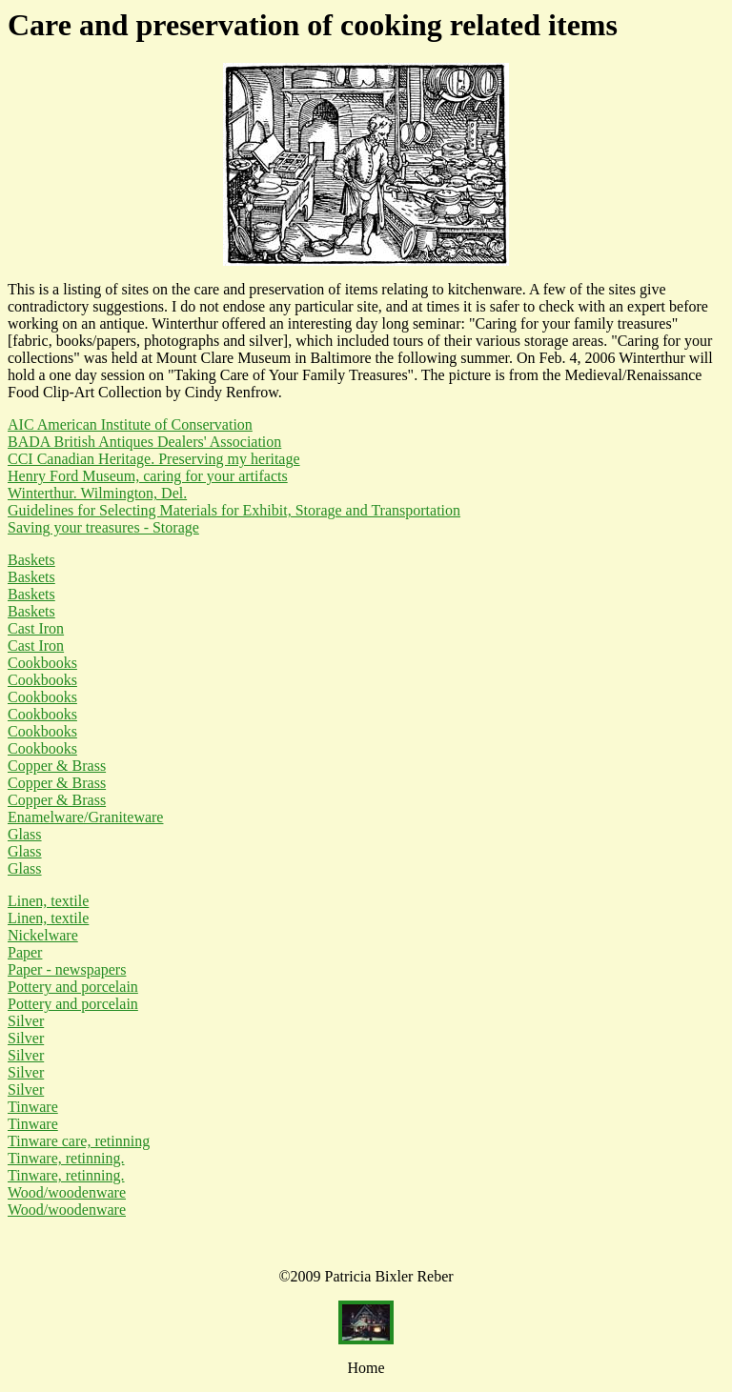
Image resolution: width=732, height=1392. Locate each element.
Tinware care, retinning (79, 1141)
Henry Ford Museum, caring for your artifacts (148, 476)
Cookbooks (42, 663)
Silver (26, 1021)
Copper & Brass (57, 765)
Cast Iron (36, 628)
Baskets (31, 560)
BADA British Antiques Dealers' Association (144, 442)
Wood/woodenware (67, 1192)
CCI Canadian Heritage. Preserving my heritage (154, 459)
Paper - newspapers (67, 969)
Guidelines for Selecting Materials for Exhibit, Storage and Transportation (234, 510)
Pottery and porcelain (73, 986)
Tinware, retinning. (66, 1158)
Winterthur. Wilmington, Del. (97, 493)
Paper (25, 952)
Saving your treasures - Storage (103, 527)
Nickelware (43, 935)
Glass (25, 834)
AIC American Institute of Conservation (130, 424)
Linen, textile (48, 901)
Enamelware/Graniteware (85, 817)
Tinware (33, 1107)
